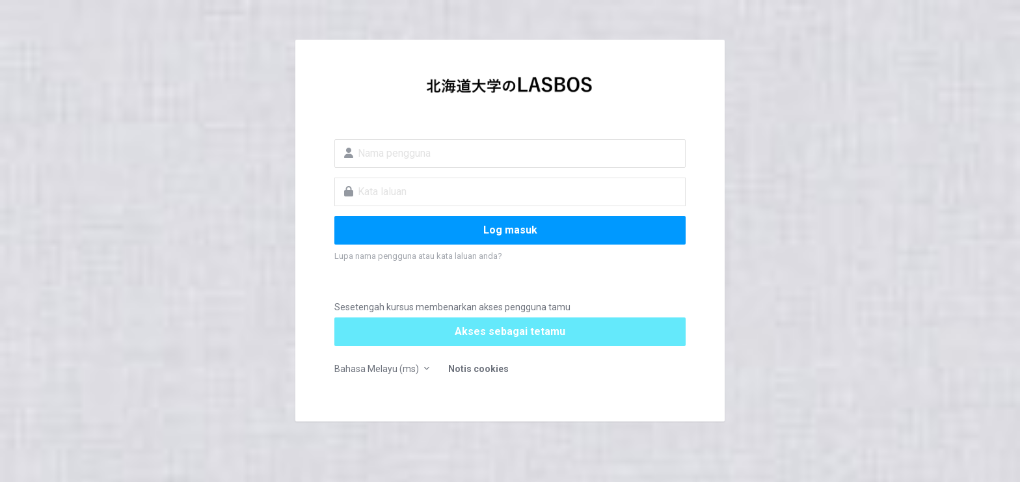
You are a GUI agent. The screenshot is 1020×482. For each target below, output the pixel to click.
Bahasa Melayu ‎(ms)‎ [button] (377, 369)
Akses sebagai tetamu (510, 331)
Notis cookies (478, 369)
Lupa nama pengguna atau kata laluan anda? (418, 256)
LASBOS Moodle (510, 88)
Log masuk (510, 230)
